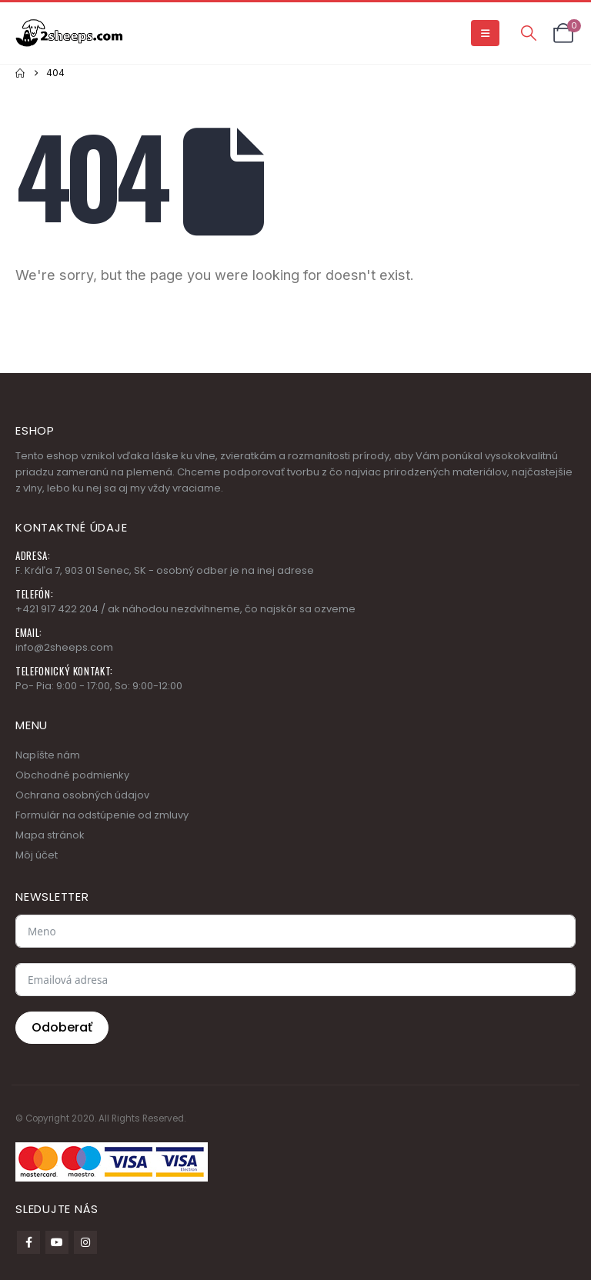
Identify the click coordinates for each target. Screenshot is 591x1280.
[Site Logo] (69, 33)
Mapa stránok (50, 835)
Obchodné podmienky (72, 775)
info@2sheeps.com (64, 647)
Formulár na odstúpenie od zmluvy (102, 815)
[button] (485, 33)
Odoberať (62, 1027)
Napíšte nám (47, 755)
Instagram (85, 1242)
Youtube (56, 1242)
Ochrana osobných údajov (82, 795)
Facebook (28, 1242)
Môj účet (36, 855)
